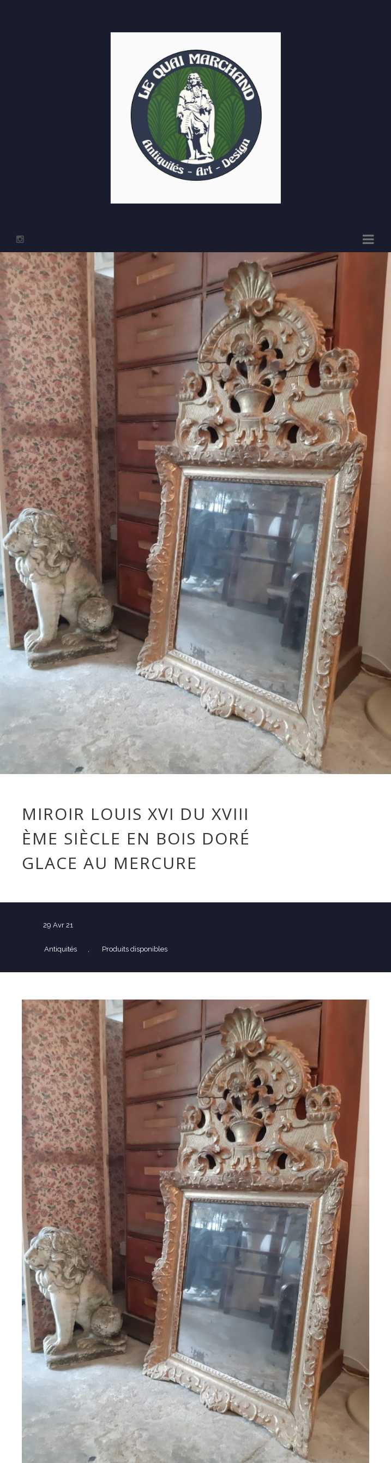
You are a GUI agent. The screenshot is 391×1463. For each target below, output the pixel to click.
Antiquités (60, 949)
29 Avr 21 (58, 925)
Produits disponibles (134, 949)
